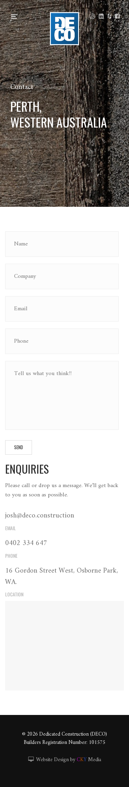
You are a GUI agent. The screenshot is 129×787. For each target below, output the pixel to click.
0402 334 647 (26, 543)
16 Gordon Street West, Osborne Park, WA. (61, 576)
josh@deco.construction (39, 515)
